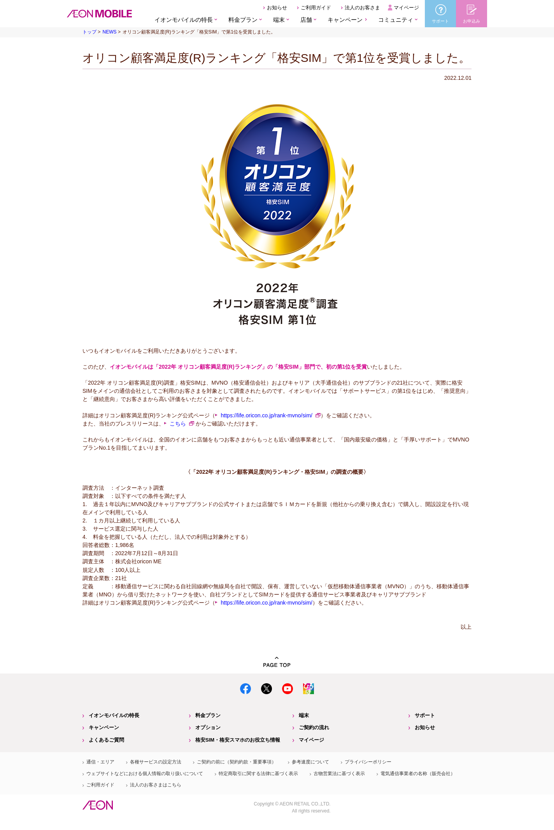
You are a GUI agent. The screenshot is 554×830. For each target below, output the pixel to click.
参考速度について (310, 762)
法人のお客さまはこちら (155, 785)
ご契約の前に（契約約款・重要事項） (236, 762)
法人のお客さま (362, 8)
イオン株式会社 (97, 805)
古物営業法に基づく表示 (339, 773)
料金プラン (208, 715)
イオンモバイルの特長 (114, 715)
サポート (425, 715)
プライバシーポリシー (368, 762)
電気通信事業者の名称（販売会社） (417, 773)
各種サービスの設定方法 (155, 762)
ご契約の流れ (314, 727)
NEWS (109, 32)
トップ (89, 32)
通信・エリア (100, 762)
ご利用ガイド (316, 8)
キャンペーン (345, 19)
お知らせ (277, 8)
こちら (178, 423)
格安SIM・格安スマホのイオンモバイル (99, 13)
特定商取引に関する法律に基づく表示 (258, 773)
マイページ (406, 8)
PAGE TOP (277, 662)
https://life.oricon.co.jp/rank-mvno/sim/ (266, 415)
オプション (208, 727)
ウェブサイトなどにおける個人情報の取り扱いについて (144, 773)
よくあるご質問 (106, 740)
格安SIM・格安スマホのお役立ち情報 (237, 740)
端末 (304, 715)
